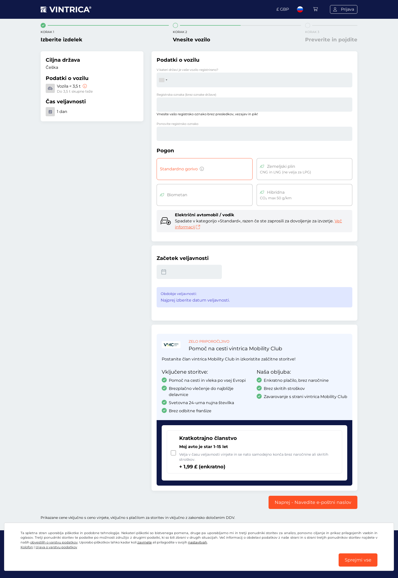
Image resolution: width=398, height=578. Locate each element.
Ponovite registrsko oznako (177, 124)
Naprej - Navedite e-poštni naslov (313, 502)
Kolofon (27, 547)
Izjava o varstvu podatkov (56, 547)
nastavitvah (197, 542)
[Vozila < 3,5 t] (84, 86)
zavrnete (144, 542)
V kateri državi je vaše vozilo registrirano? (187, 70)
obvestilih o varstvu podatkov (54, 542)
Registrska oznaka (186, 94)
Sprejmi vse (358, 560)
